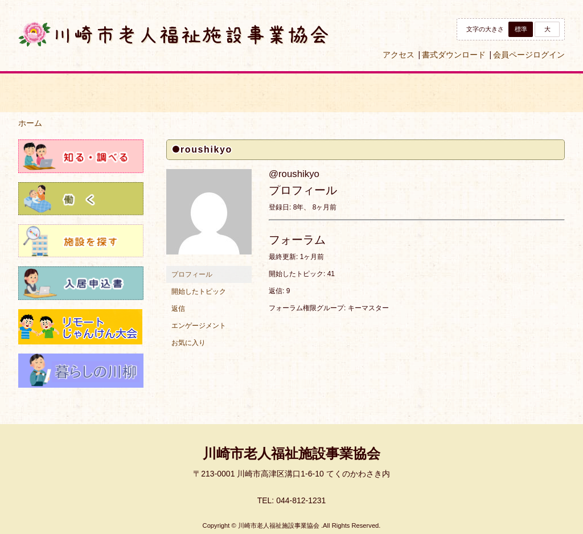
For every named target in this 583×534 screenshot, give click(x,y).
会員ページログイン (529, 54)
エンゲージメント (198, 326)
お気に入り (188, 343)
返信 (178, 309)
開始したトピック (198, 291)
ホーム (30, 123)
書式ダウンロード (454, 54)
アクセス (398, 54)
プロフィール (191, 274)
